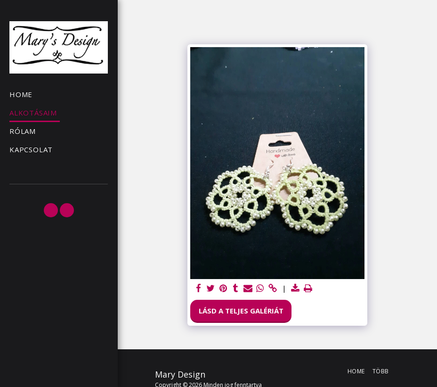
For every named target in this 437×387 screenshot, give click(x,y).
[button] (51, 210)
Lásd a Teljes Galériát (241, 310)
